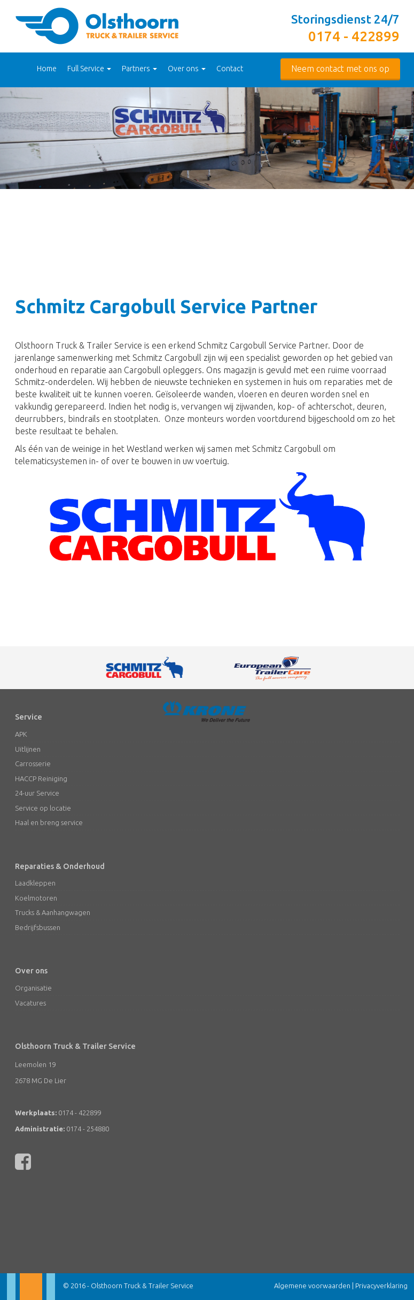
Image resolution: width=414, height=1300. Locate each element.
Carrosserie (33, 763)
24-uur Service (37, 793)
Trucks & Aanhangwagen (52, 912)
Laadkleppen (35, 883)
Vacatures (30, 1003)
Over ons (187, 68)
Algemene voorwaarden (312, 1285)
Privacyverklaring (381, 1285)
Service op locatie (43, 808)
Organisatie (33, 988)
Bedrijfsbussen (37, 927)
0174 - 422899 (354, 36)
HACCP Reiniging (41, 778)
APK (21, 734)
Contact (229, 68)
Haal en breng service (49, 822)
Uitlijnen (28, 749)
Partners (139, 68)
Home (47, 68)
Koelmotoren (36, 898)
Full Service (89, 68)
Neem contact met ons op (340, 68)
